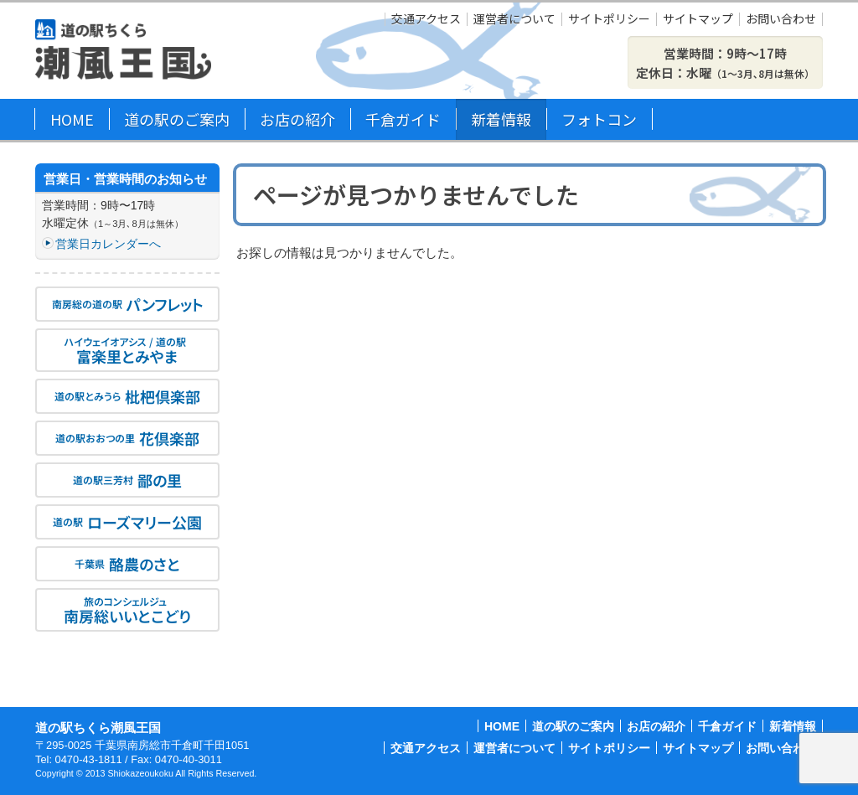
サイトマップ (698, 19)
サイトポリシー (609, 19)
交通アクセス (426, 19)
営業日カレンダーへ (108, 243)
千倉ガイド (403, 119)
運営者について (514, 19)
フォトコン (599, 119)
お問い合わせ (781, 19)
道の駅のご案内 (177, 119)
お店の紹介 (297, 119)
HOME (72, 119)
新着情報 (501, 119)
